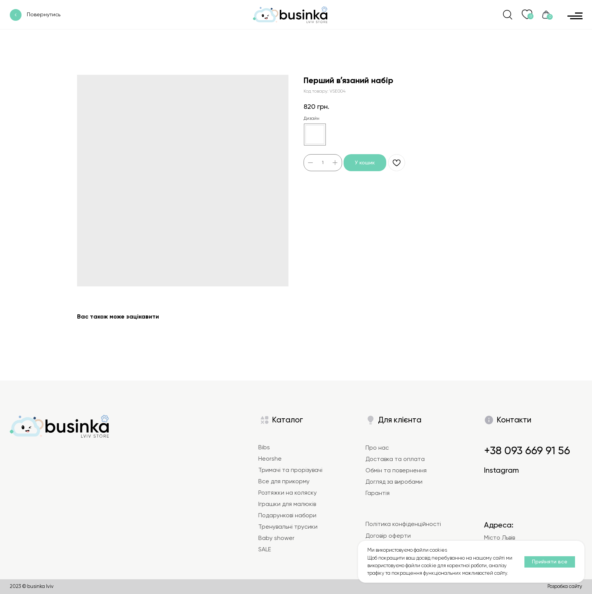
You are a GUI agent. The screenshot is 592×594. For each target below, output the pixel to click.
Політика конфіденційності (403, 524)
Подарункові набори (287, 515)
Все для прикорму (284, 481)
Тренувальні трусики (288, 526)
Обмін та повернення (396, 470)
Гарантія (377, 493)
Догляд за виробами (393, 481)
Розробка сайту (564, 586)
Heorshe (270, 458)
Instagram (501, 470)
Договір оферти (388, 535)
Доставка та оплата (395, 459)
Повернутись (43, 14)
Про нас (377, 447)
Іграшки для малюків (287, 504)
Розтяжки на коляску (287, 492)
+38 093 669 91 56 (527, 450)
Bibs (264, 447)
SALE (264, 549)
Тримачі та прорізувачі (290, 470)
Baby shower (276, 538)
